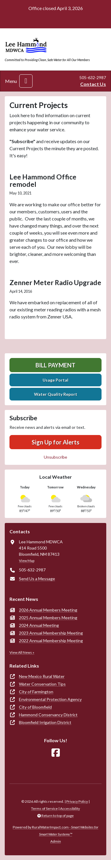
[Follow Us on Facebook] (56, 753)
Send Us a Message (37, 578)
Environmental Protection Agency (50, 699)
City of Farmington (36, 691)
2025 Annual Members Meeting (48, 617)
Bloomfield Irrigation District (45, 722)
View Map (26, 560)
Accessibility (70, 808)
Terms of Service (44, 808)
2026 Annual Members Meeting (48, 609)
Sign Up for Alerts (55, 442)
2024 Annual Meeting (39, 625)
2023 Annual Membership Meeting (51, 632)
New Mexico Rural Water (42, 676)
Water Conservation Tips (42, 683)
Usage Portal (55, 379)
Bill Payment (55, 365)
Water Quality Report (55, 394)
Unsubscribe (55, 457)
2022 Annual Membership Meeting (51, 640)
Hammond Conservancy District (48, 714)
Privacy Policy (77, 801)
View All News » (21, 652)
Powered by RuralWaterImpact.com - (55, 830)
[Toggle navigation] (26, 81)
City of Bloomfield (35, 706)
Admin (55, 841)
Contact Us (93, 84)
